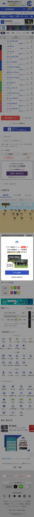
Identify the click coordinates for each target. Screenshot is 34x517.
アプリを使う (17, 272)
